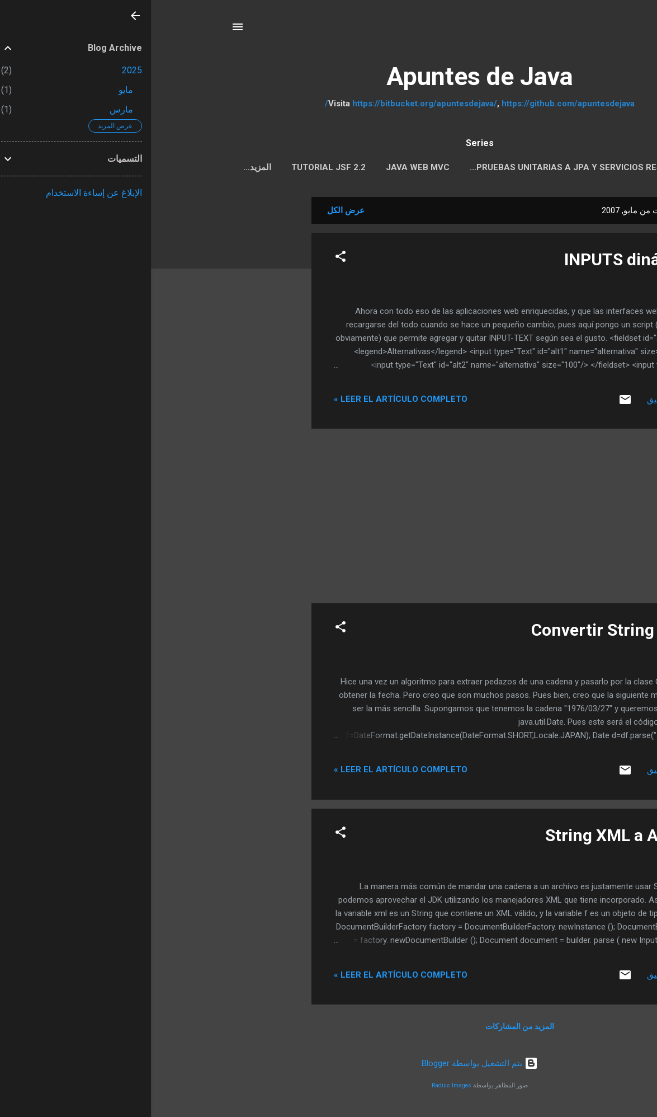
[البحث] (571, 30)
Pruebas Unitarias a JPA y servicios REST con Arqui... (442, 167)
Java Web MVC (267, 167)
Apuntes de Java (328, 76)
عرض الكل (195, 213)
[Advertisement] (116, 367)
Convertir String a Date (467, 632)
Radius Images (300, 1087)
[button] (189, 260)
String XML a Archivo (474, 837)
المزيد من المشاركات (368, 1028)
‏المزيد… (106, 167)
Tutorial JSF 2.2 (177, 167)
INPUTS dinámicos (484, 261)
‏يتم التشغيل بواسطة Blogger (329, 1065)
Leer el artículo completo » (249, 401)
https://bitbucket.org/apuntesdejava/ (273, 103)
